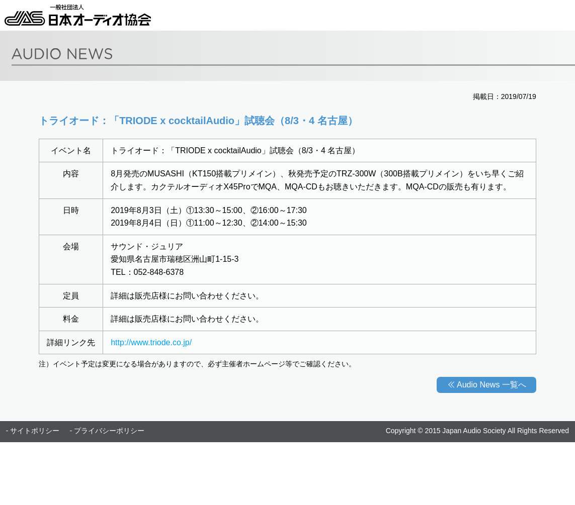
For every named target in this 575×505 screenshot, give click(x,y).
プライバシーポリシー (109, 431)
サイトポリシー (34, 431)
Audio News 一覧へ (491, 384)
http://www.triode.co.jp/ (151, 342)
